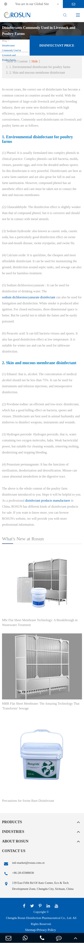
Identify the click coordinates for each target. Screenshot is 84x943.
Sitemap (30, 930)
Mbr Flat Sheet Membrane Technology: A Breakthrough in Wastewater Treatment (40, 622)
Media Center (8, 36)
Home (5, 31)
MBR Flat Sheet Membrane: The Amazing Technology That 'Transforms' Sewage (40, 706)
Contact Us (13, 851)
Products (12, 822)
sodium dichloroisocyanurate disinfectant (28, 297)
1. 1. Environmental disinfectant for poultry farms (38, 67)
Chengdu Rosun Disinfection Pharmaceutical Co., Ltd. (39, 918)
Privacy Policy (46, 930)
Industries (13, 832)
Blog (4, 40)
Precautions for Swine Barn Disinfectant (28, 800)
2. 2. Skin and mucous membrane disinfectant (35, 72)
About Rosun (15, 841)
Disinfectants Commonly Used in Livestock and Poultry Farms (11, 52)
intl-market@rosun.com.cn (23, 864)
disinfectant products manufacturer (47, 500)
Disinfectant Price (56, 45)
